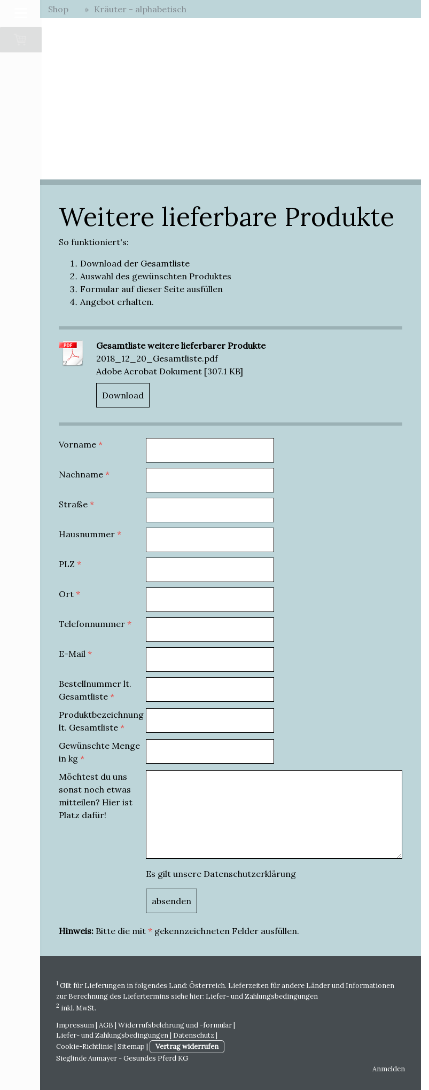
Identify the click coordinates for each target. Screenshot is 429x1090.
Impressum (75, 1025)
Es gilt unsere (221, 873)
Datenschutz (193, 1035)
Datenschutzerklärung (250, 873)
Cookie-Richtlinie (84, 1046)
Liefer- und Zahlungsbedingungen (262, 996)
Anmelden (388, 1068)
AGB (106, 1025)
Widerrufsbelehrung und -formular (175, 1025)
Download (123, 395)
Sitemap (131, 1046)
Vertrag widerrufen (187, 1046)
